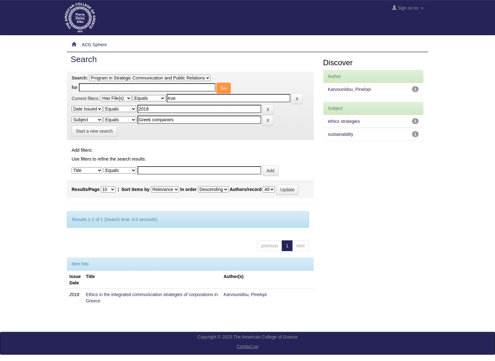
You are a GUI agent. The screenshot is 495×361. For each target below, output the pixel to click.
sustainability (340, 134)
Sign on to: (407, 7)
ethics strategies (344, 121)
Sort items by (135, 189)
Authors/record (245, 189)
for (75, 87)
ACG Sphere (94, 44)
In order (188, 189)
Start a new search (94, 131)
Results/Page (86, 189)
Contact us (247, 346)
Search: (80, 77)
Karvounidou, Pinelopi (245, 294)
